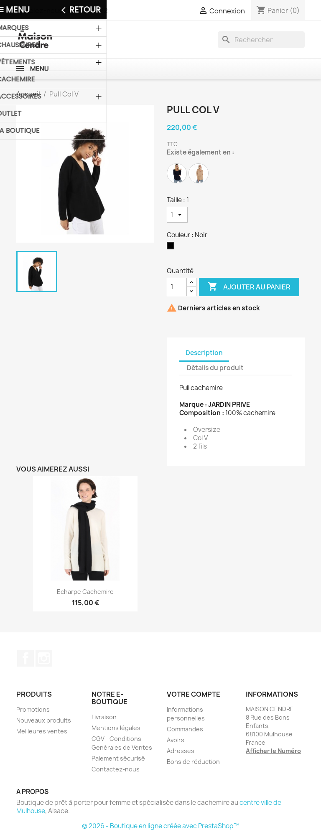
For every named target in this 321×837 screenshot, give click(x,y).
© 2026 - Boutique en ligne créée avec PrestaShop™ (160, 826)
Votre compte (193, 694)
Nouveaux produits (43, 720)
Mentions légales (116, 728)
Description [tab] (204, 352)
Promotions (33, 709)
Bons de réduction (193, 762)
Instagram (44, 658)
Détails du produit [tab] (215, 367)
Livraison (104, 717)
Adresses (180, 751)
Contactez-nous (116, 769)
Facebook (25, 658)
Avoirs (175, 740)
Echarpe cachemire (85, 592)
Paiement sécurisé (118, 758)
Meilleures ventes (41, 731)
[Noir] (172, 248)
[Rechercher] (261, 39)
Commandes (185, 729)
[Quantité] (177, 287)
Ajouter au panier (249, 287)
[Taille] (177, 215)
